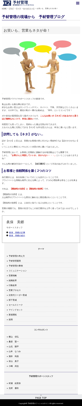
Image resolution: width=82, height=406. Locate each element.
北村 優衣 (14, 388)
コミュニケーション (18, 270)
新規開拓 (13, 314)
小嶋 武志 (14, 366)
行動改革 (13, 285)
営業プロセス (15, 290)
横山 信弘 (14, 336)
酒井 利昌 (14, 356)
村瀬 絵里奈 (15, 383)
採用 (11, 319)
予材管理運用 (15, 260)
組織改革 (13, 280)
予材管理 (21, 3)
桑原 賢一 (14, 341)
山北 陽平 (14, 346)
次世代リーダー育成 (18, 295)
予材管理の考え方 (17, 256)
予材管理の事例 (16, 265)
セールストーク (16, 304)
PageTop (41, 396)
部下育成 (13, 300)
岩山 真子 (14, 361)
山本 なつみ (15, 351)
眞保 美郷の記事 (17, 232)
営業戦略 (13, 275)
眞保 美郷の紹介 (17, 235)
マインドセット (16, 309)
